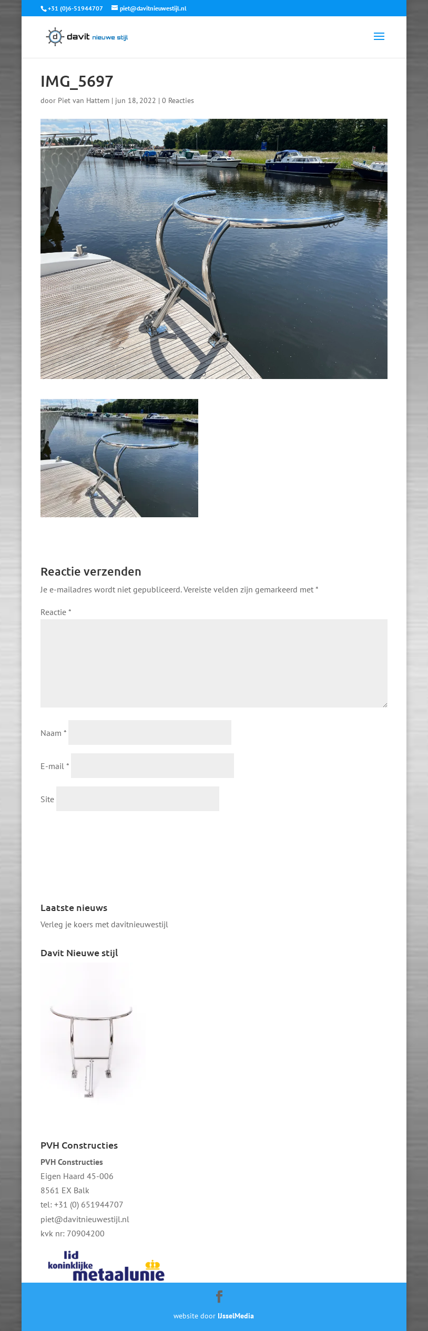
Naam (53, 733)
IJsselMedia (236, 1315)
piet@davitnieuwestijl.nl (84, 1219)
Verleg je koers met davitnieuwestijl (104, 924)
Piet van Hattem (83, 100)
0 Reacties (178, 100)
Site (47, 799)
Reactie (55, 612)
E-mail (54, 766)
